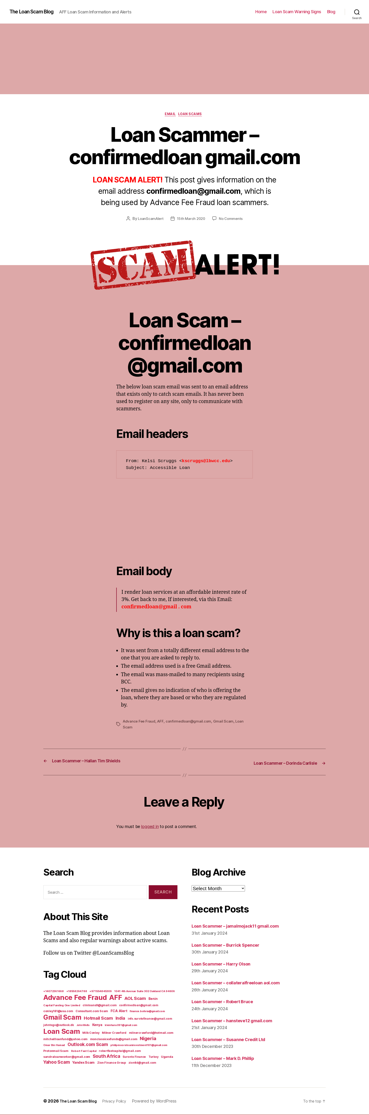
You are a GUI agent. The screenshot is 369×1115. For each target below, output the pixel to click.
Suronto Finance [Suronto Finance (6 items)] (134, 1057)
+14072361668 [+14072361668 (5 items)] (53, 992)
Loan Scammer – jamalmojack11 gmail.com (242, 926)
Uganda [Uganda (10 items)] (167, 1057)
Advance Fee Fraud (139, 722)
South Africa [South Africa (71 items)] (106, 1057)
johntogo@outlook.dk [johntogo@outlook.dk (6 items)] (58, 1025)
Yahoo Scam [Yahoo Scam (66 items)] (56, 1063)
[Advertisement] (184, 59)
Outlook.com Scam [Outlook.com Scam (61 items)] (88, 1045)
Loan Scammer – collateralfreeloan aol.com (242, 983)
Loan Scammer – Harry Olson (225, 964)
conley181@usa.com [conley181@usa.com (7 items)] (58, 1012)
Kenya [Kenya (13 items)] (97, 1025)
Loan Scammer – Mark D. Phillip (228, 1059)
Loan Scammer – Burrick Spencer (230, 945)
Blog (331, 11)
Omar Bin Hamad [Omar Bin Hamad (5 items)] (54, 1045)
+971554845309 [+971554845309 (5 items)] (100, 992)
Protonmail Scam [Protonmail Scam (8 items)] (55, 1051)
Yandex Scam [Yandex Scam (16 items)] (83, 1063)
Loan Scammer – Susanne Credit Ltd (234, 1040)
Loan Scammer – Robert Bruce (227, 1002)
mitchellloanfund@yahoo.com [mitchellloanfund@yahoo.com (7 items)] (65, 1040)
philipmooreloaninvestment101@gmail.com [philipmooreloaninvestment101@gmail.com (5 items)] (138, 1045)
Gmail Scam (226, 722)
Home (261, 11)
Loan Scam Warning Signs (297, 11)
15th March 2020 (191, 220)
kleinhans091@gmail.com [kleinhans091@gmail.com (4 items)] (121, 1025)
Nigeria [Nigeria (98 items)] (148, 1039)
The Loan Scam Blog (35, 12)
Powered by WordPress (161, 1101)
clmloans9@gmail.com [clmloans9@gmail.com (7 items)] (99, 1006)
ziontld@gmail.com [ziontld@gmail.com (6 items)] (142, 1063)
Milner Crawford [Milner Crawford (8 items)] (114, 1033)
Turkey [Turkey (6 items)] (153, 1057)
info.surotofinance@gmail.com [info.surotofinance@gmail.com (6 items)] (150, 1019)
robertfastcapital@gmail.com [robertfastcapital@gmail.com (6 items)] (120, 1051)
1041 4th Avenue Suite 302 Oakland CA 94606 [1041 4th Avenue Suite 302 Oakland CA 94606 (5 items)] (144, 992)
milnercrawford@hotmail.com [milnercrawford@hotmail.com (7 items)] (151, 1033)
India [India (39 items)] (120, 1018)
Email (169, 115)
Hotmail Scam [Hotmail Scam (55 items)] (98, 1018)
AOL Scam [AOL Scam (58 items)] (135, 999)
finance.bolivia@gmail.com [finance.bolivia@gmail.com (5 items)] (147, 1012)
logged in (150, 826)
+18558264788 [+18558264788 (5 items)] (76, 992)
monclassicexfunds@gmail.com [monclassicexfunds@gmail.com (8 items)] (113, 1040)
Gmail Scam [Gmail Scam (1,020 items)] (62, 1018)
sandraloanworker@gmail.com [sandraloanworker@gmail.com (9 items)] (66, 1057)
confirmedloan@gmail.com (190, 722)
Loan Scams (193, 115)
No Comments (232, 220)
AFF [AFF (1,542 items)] (115, 998)
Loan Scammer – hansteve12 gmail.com (238, 1021)
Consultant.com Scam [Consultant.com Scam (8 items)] (92, 1012)
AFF (161, 722)
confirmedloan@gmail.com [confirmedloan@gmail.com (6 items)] (138, 1006)
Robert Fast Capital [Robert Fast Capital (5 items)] (83, 1051)
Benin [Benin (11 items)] (153, 999)
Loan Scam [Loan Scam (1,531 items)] (61, 1032)
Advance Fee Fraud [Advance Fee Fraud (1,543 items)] (75, 998)
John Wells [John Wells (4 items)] (83, 1025)
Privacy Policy (120, 1101)
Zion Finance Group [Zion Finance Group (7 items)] (111, 1063)
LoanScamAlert (149, 220)
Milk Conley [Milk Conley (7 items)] (90, 1033)
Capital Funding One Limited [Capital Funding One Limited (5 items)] (61, 1006)
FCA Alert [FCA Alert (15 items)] (119, 1012)
